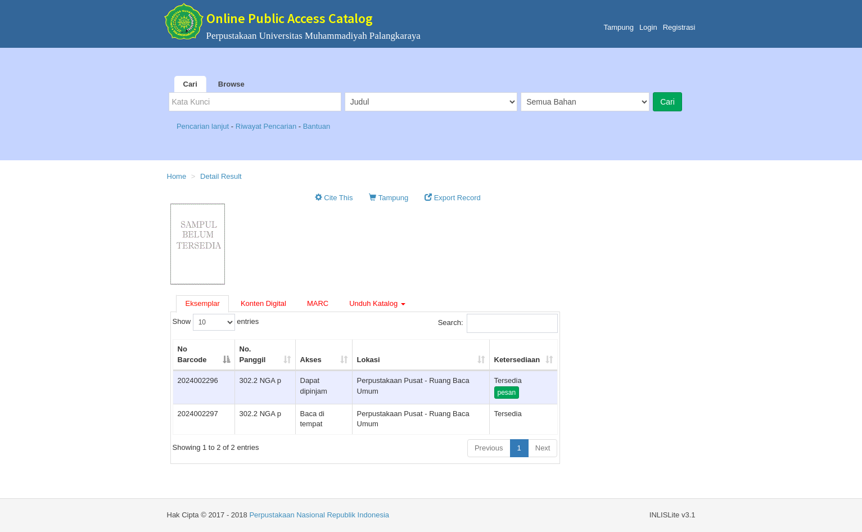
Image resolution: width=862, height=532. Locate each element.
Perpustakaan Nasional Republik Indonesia (319, 515)
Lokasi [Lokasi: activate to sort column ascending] (368, 359)
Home (177, 176)
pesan (507, 392)
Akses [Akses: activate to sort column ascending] (311, 359)
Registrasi (679, 27)
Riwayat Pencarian (267, 126)
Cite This (334, 197)
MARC (317, 303)
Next (542, 448)
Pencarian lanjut (204, 126)
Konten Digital (263, 303)
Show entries (216, 322)
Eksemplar (203, 303)
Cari (190, 84)
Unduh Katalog (377, 303)
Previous (489, 448)
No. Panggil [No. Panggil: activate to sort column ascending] (253, 354)
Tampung (618, 27)
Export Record (453, 197)
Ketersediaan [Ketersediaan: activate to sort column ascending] (517, 359)
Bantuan (316, 126)
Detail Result (221, 176)
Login (648, 27)
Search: (498, 323)
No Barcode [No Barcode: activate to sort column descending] (192, 354)
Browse (231, 84)
